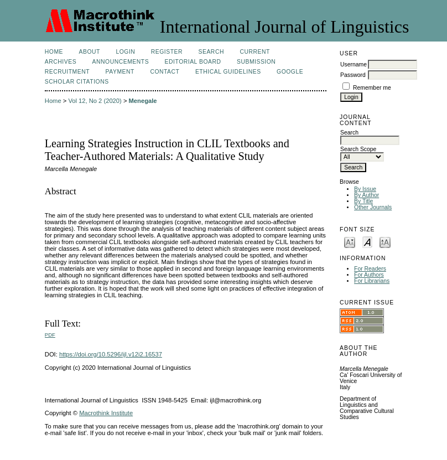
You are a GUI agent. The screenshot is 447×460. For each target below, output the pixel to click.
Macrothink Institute (106, 413)
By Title (363, 201)
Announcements (120, 62)
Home (54, 52)
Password (353, 75)
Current (254, 52)
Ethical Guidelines (228, 72)
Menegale (143, 100)
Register (167, 52)
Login (125, 52)
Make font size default (367, 241)
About (89, 52)
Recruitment (67, 72)
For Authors (369, 275)
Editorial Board (193, 62)
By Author (366, 195)
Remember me (372, 88)
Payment (120, 72)
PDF (50, 335)
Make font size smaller (349, 241)
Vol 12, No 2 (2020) (94, 100)
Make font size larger (385, 241)
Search (211, 52)
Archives (60, 62)
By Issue (365, 189)
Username (353, 64)
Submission (256, 62)
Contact (164, 72)
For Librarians (371, 281)
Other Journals (373, 207)
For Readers (370, 269)
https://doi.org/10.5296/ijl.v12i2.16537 (110, 354)
